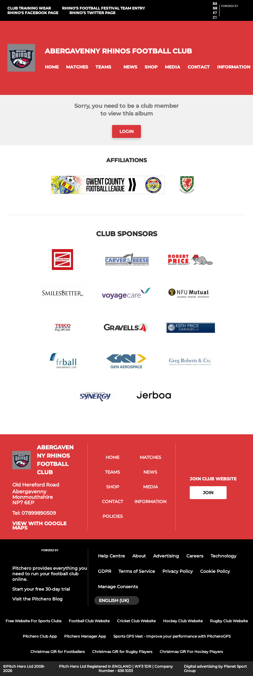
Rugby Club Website (229, 621)
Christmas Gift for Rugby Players (122, 651)
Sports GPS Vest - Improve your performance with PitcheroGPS (172, 636)
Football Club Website (89, 621)
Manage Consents (118, 586)
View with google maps (39, 526)
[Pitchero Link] (233, 13)
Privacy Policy (177, 571)
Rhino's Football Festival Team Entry (103, 8)
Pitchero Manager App (85, 636)
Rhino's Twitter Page (92, 12)
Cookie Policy (215, 571)
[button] (51, 67)
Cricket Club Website (136, 621)
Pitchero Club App (40, 636)
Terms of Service (137, 571)
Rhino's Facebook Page (32, 12)
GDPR (104, 571)
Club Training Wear (29, 8)
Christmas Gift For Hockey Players (191, 651)
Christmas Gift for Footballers (57, 651)
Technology (223, 556)
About (139, 556)
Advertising (166, 556)
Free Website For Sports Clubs (33, 621)
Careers (194, 556)
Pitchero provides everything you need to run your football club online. (49, 573)
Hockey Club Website (183, 621)
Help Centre (111, 556)
